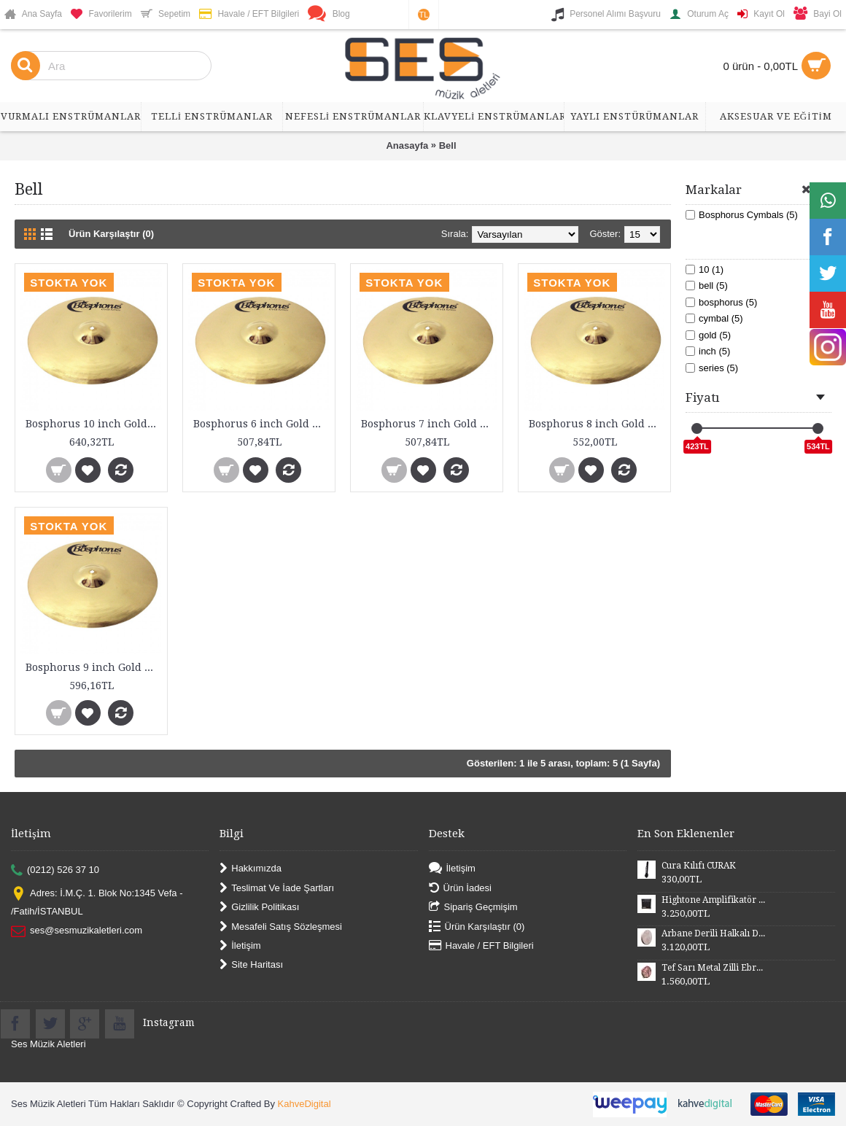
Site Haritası (251, 965)
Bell (448, 145)
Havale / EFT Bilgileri (481, 946)
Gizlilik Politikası (259, 907)
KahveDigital (304, 1103)
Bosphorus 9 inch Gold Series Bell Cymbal (94, 667)
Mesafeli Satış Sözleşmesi (281, 926)
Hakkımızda (251, 869)
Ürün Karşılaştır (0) (111, 233)
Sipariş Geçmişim (473, 907)
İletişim (240, 946)
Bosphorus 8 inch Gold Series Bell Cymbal (597, 424)
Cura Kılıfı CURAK (698, 866)
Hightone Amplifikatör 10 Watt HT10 (713, 900)
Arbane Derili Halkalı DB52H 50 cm (713, 933)
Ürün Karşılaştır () (477, 926)
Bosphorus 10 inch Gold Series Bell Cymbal (94, 424)
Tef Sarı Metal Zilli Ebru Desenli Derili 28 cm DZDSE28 (713, 968)
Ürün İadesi (460, 888)
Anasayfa (407, 145)
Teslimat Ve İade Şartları (277, 888)
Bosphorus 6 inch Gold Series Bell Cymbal (261, 424)
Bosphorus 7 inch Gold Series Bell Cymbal (429, 424)
